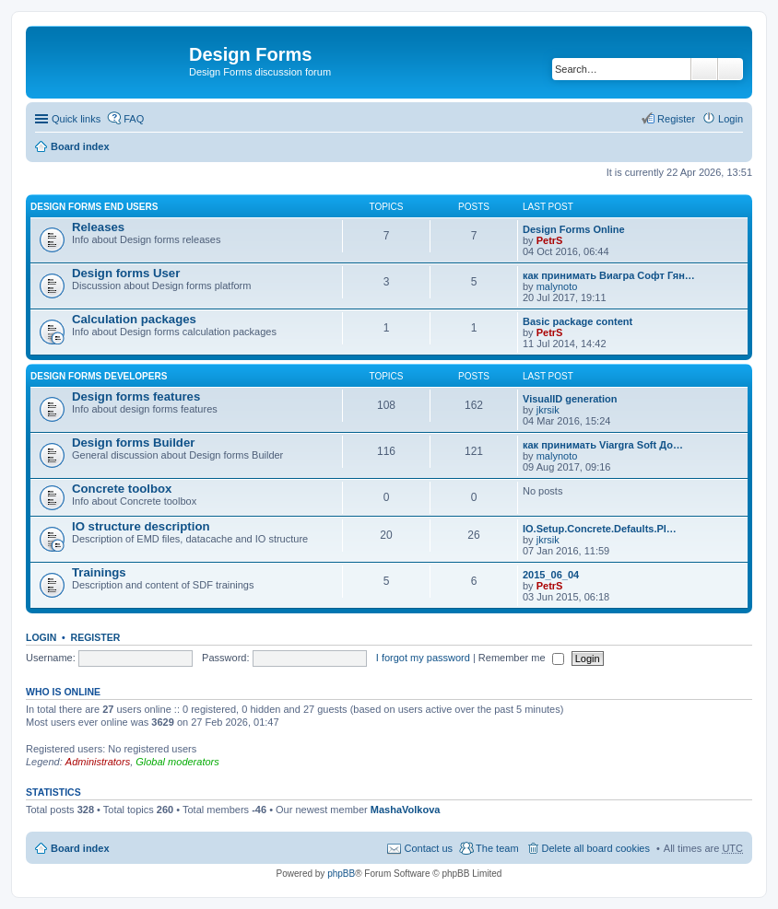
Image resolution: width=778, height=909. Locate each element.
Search (704, 69)
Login (41, 637)
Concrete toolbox (121, 488)
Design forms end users (94, 207)
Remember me (521, 657)
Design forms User (126, 273)
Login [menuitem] (730, 118)
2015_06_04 (551, 574)
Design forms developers (98, 376)
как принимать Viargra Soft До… (603, 444)
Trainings (99, 572)
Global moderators (177, 761)
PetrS (549, 240)
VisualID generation (570, 398)
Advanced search (730, 69)
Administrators (97, 761)
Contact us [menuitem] (428, 848)
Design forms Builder (133, 442)
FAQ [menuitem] (134, 118)
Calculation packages (134, 319)
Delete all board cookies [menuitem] (596, 848)
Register (96, 637)
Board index (80, 146)
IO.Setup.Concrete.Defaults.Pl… (600, 528)
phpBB (341, 873)
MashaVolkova (406, 809)
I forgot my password (423, 657)
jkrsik (548, 409)
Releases (98, 227)
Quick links (76, 118)
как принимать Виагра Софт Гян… (609, 275)
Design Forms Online (574, 229)
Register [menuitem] (676, 118)
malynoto (557, 286)
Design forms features (136, 396)
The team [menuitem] (497, 848)
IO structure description (141, 526)
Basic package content (577, 321)
